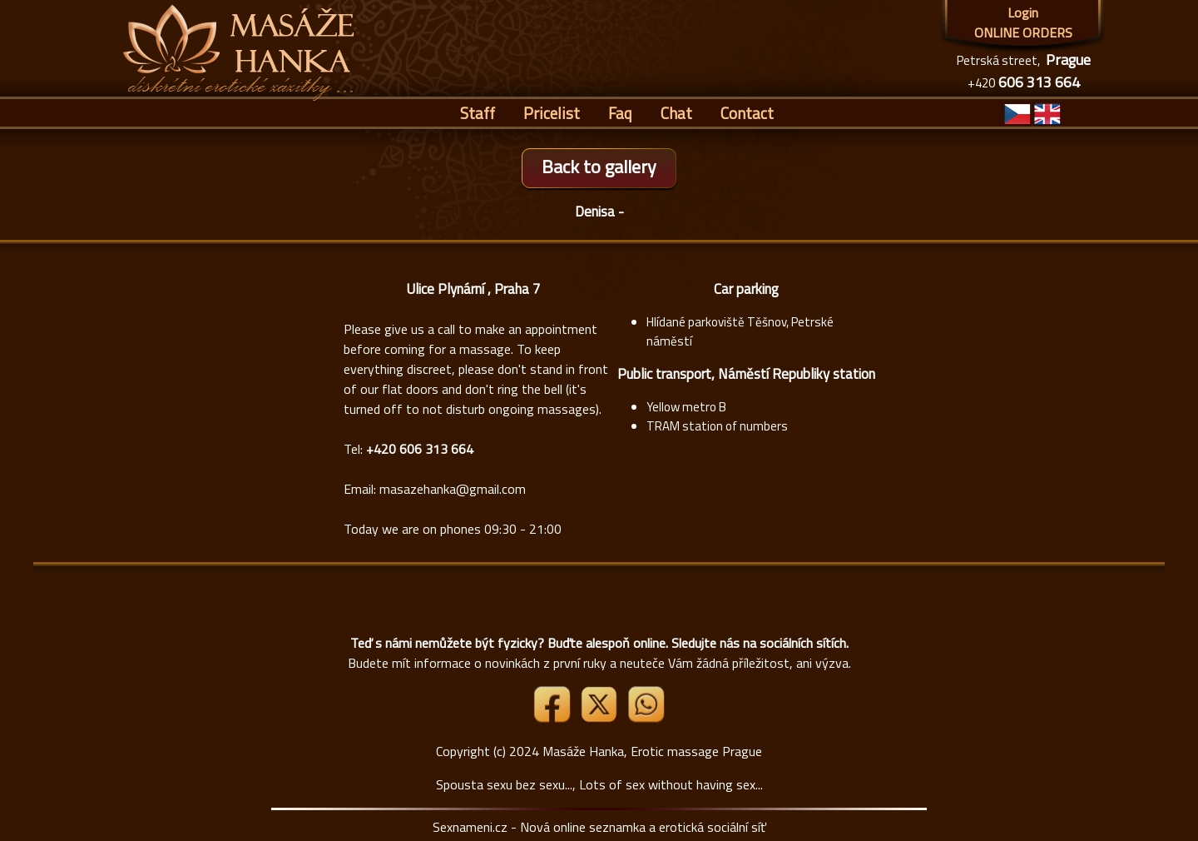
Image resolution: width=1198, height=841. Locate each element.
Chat (676, 113)
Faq (620, 113)
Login (1022, 12)
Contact (747, 113)
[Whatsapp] (645, 718)
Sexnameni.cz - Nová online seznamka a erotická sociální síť (599, 827)
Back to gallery (599, 166)
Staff (477, 113)
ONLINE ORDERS (1023, 32)
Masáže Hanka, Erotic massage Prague (652, 751)
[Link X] (601, 718)
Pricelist (551, 113)
